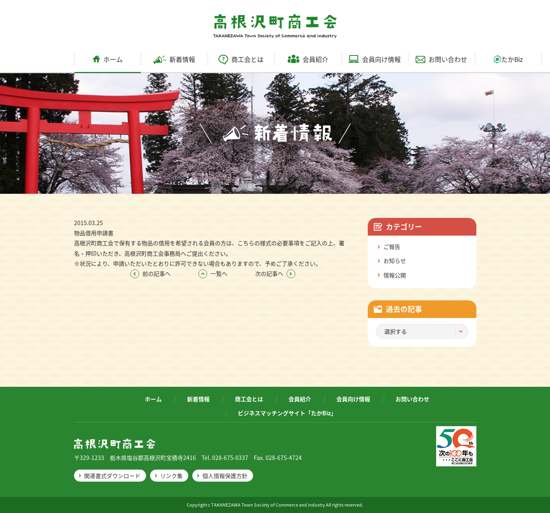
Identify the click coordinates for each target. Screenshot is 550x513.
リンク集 (171, 476)
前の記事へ (150, 273)
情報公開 (394, 275)
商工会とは (241, 59)
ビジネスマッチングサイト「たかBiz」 (287, 413)
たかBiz (508, 59)
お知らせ (394, 260)
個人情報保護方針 (224, 476)
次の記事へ (275, 273)
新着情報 (174, 59)
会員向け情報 (374, 59)
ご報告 (391, 246)
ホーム (108, 59)
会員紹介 (308, 59)
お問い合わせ (441, 59)
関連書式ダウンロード (112, 476)
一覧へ (212, 273)
